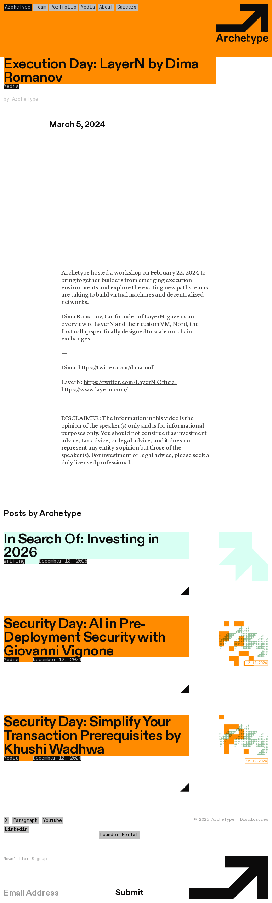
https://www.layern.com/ (94, 389)
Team (40, 7)
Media (88, 7)
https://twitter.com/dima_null (116, 367)
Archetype (17, 7)
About (106, 7)
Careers (126, 7)
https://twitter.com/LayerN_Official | (131, 382)
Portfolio (63, 7)
